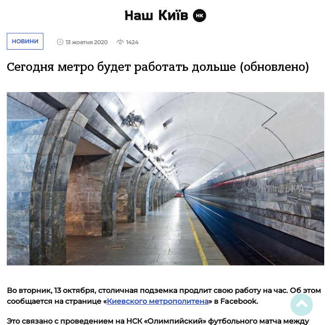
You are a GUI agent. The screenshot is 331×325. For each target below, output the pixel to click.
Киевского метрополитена (157, 301)
